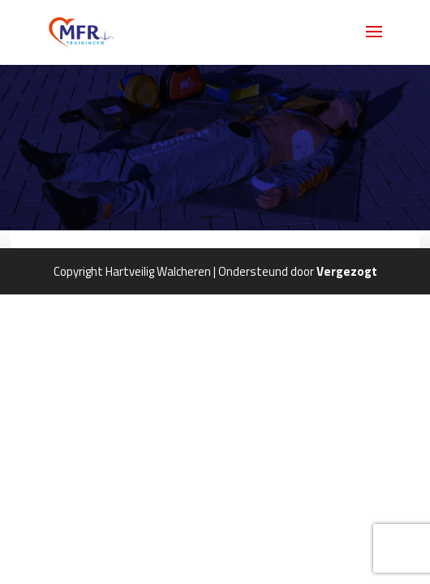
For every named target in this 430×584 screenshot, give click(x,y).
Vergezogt (346, 271)
